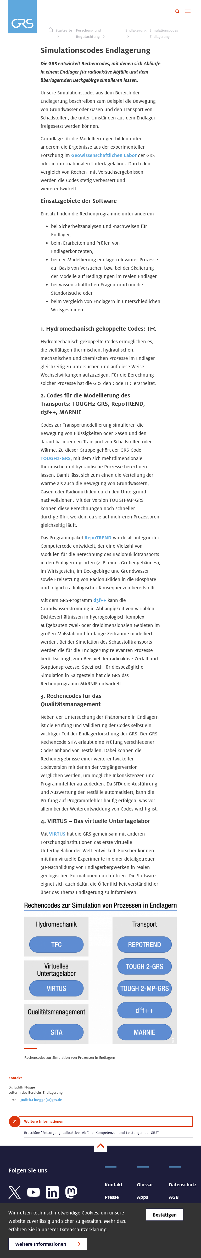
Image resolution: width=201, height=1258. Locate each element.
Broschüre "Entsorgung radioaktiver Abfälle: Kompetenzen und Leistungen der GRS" (91, 1132)
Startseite (63, 30)
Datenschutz (183, 1184)
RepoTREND (99, 537)
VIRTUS (58, 834)
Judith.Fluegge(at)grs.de (41, 1099)
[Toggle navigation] (188, 11)
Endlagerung (136, 30)
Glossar (145, 1184)
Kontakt (113, 1184)
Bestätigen (165, 1215)
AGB (174, 1197)
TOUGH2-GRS (56, 458)
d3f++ (99, 600)
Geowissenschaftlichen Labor (104, 155)
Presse (112, 1197)
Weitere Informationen (40, 1244)
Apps (142, 1197)
